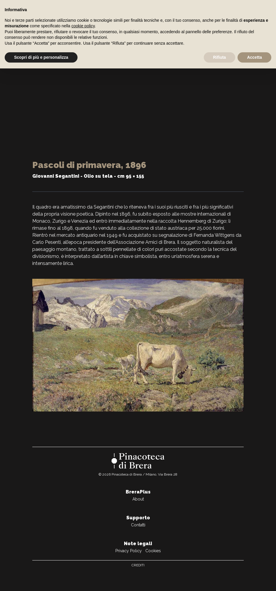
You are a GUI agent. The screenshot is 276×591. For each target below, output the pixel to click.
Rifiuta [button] (219, 57)
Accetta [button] (254, 57)
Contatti (138, 525)
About (138, 499)
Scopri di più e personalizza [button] (41, 57)
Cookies (153, 550)
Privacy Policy (128, 550)
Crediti (138, 565)
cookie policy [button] (83, 25)
